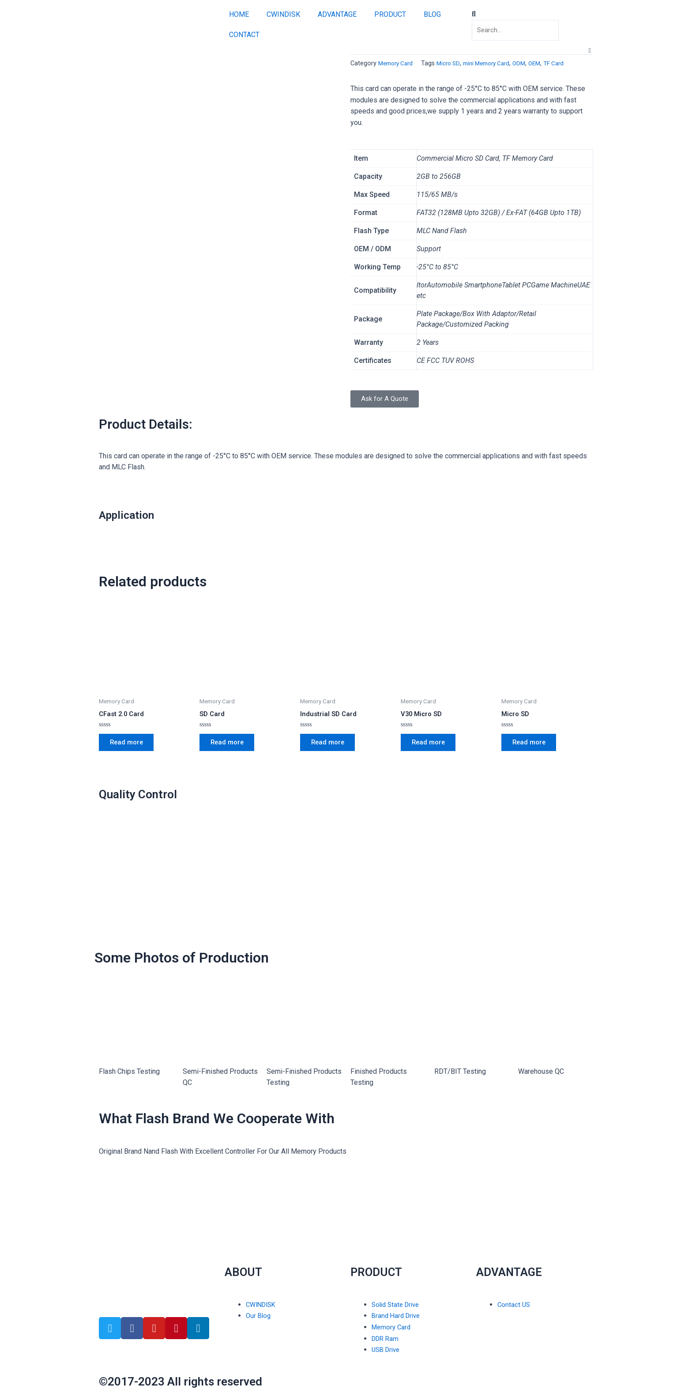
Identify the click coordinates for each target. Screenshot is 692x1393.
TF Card (569, 63)
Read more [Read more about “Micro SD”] (532, 745)
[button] (535, 13)
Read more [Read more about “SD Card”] (230, 745)
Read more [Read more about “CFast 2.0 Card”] (129, 745)
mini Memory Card (496, 63)
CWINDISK (283, 14)
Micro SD (453, 63)
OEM (548, 63)
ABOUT (247, 1271)
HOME (239, 14)
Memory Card (397, 63)
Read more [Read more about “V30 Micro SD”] (431, 745)
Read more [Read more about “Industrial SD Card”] (331, 745)
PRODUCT (390, 14)
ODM (532, 63)
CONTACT (244, 34)
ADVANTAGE (337, 14)
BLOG (432, 14)
